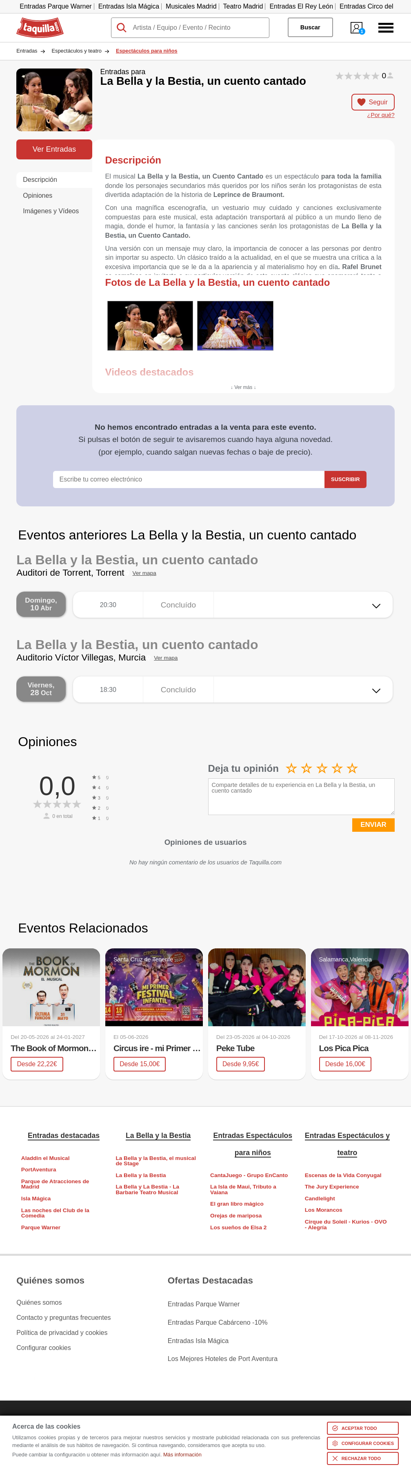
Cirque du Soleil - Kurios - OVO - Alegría (346, 1225)
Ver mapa (144, 573)
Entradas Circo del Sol (372, 6)
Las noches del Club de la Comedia (55, 1213)
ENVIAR (373, 825)
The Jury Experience (332, 1187)
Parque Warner (40, 1227)
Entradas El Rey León (301, 6)
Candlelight (320, 1198)
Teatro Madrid (243, 6)
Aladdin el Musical (45, 1158)
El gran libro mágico (237, 1204)
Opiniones (37, 195)
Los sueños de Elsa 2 (238, 1227)
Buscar (310, 27)
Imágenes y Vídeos (51, 211)
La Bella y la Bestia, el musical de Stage (156, 1161)
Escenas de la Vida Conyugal (343, 1175)
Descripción (40, 179)
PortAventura (38, 1170)
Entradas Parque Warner (55, 6)
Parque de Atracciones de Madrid (55, 1184)
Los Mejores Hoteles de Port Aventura (223, 1348)
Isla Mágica (36, 1198)
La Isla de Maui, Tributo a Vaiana (243, 1189)
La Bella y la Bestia (158, 1135)
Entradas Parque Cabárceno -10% (218, 1318)
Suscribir (345, 479)
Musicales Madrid (191, 6)
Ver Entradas (54, 149)
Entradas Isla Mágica (128, 6)
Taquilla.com (34, 21)
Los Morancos (323, 1210)
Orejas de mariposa (236, 1216)
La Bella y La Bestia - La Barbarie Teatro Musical (147, 1189)
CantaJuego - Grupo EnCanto (249, 1175)
